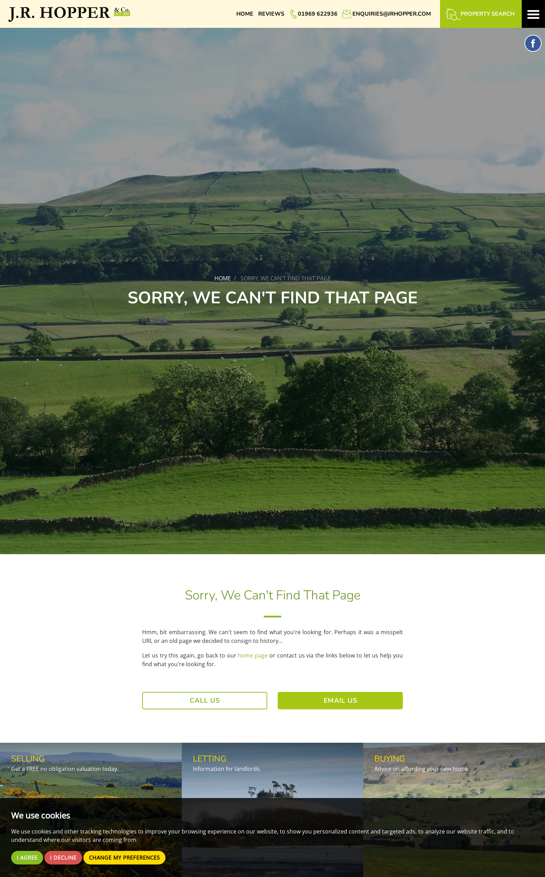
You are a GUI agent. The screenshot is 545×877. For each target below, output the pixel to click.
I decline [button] (66, 857)
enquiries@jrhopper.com (391, 14)
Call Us (205, 700)
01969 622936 (317, 14)
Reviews (271, 14)
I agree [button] (28, 857)
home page (253, 655)
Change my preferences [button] (131, 857)
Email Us (340, 700)
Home (244, 14)
